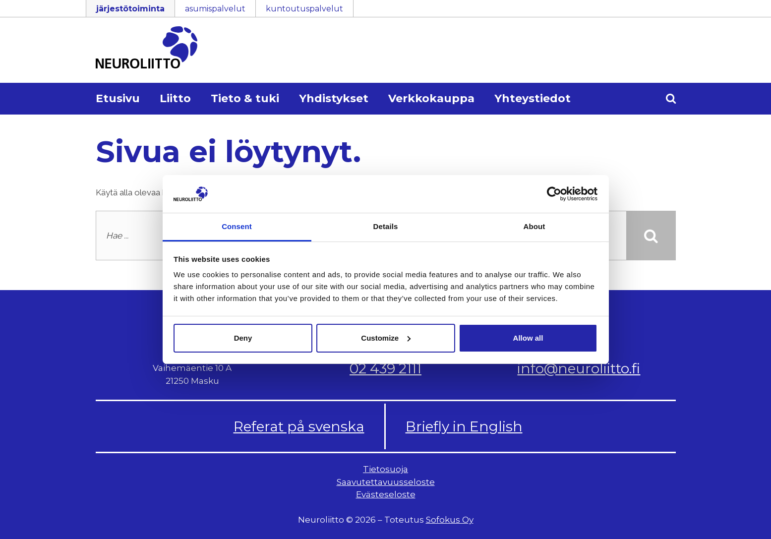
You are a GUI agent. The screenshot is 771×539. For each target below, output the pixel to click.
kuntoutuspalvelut (304, 8)
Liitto (175, 98)
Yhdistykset (333, 98)
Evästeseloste (385, 494)
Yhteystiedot (532, 98)
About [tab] (534, 226)
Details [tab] (385, 226)
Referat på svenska (299, 426)
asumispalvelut (215, 8)
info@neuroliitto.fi (578, 368)
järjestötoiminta (130, 8)
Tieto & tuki (245, 98)
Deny (243, 338)
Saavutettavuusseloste (386, 482)
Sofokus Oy (450, 520)
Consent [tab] (237, 226)
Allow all (528, 338)
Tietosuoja (385, 469)
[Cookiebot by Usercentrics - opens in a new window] (554, 193)
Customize (386, 338)
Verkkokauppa (431, 98)
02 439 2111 (385, 368)
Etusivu (118, 98)
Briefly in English (464, 426)
